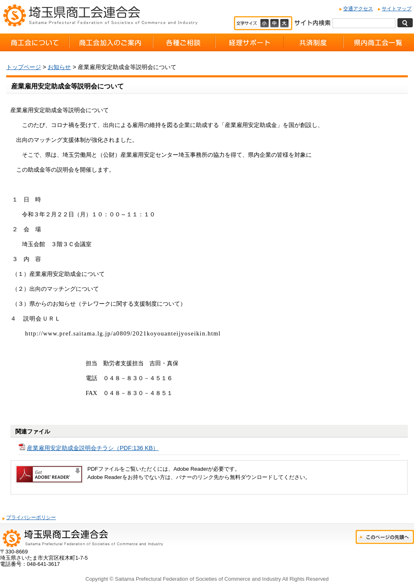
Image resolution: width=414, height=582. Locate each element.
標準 (275, 23)
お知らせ (59, 67)
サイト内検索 (312, 22)
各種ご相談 (184, 42)
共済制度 (313, 42)
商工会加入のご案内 (111, 42)
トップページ (23, 67)
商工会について (34, 42)
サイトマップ (397, 9)
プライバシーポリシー (31, 517)
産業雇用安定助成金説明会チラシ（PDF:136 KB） (93, 448)
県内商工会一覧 (378, 42)
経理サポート (249, 42)
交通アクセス (358, 9)
